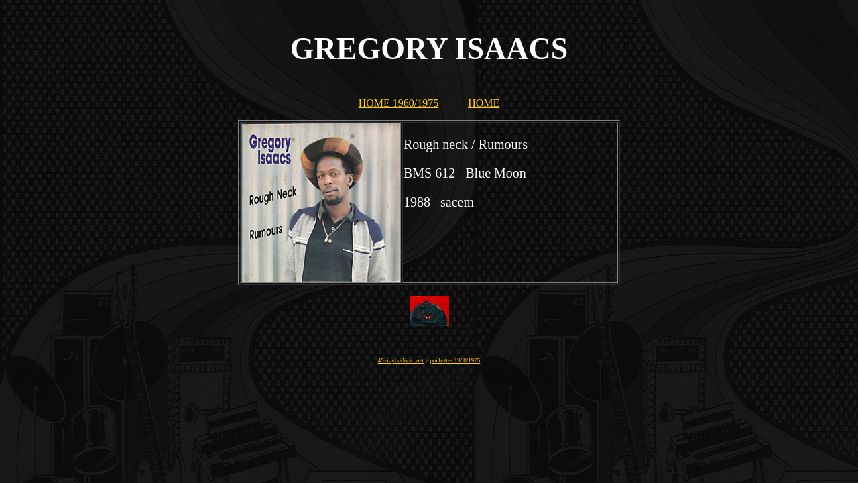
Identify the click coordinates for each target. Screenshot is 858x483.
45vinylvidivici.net (401, 360)
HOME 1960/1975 (399, 103)
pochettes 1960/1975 (455, 360)
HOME (483, 103)
